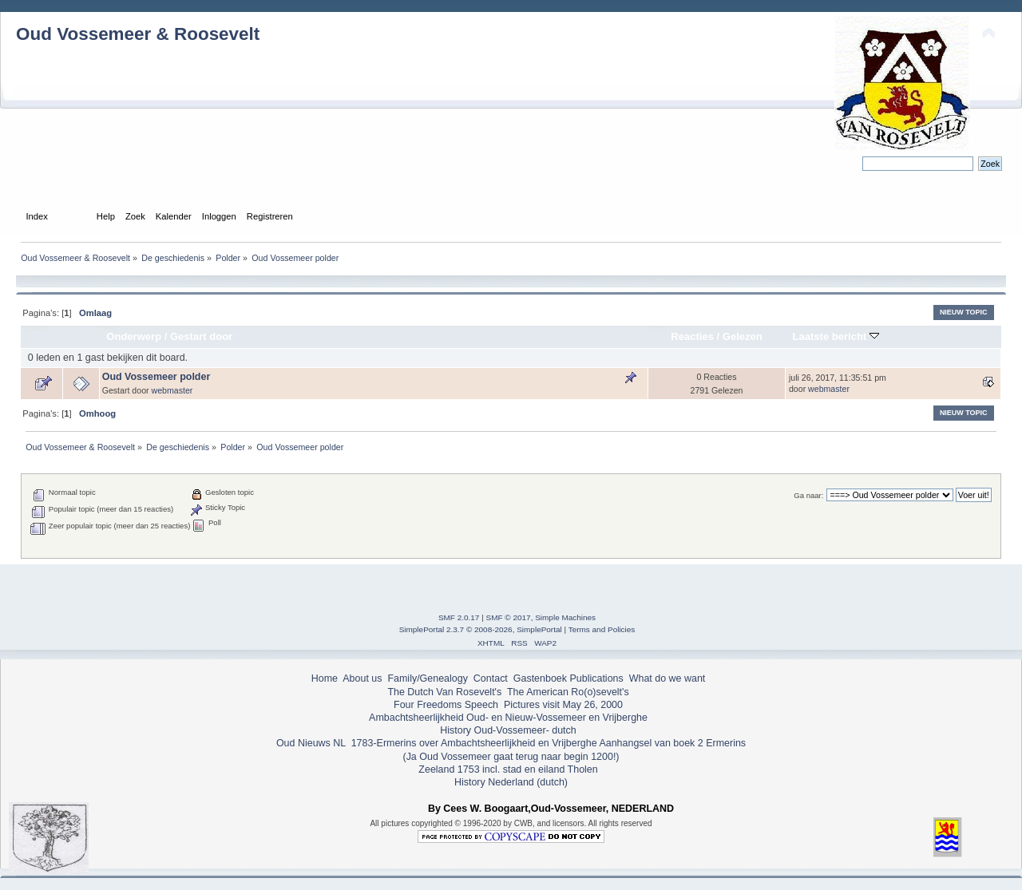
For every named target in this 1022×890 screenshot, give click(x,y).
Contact (490, 678)
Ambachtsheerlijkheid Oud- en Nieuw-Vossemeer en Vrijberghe (508, 717)
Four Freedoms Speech (446, 704)
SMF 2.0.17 (459, 617)
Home (324, 678)
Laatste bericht (836, 336)
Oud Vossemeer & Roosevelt (137, 34)
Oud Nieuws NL (311, 743)
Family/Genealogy (427, 678)
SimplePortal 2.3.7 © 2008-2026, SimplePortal (480, 629)
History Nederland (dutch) (511, 782)
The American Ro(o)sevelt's (568, 692)
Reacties (692, 336)
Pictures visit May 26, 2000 (563, 704)
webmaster (172, 390)
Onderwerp (133, 336)
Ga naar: (808, 495)
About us (362, 678)
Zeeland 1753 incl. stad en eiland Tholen (507, 769)
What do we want (667, 678)
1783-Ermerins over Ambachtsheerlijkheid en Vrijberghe (472, 743)
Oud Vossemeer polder (156, 376)
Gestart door (201, 336)
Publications (597, 678)
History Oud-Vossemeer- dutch (508, 730)
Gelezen (743, 336)
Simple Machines (565, 617)
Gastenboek (540, 678)
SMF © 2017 (508, 617)
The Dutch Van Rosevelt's (444, 692)
